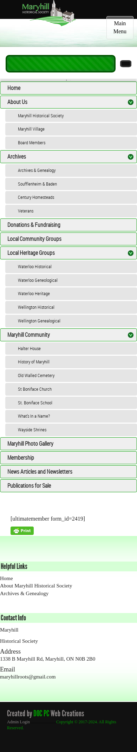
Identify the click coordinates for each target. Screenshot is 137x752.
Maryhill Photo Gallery (30, 443)
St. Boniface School (35, 402)
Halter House (29, 348)
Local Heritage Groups (31, 253)
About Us (17, 102)
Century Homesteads (36, 197)
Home (13, 88)
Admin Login (18, 721)
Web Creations (69, 713)
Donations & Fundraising (33, 225)
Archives (16, 156)
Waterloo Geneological (38, 280)
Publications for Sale (29, 485)
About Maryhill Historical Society (36, 586)
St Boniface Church (35, 389)
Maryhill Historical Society (41, 115)
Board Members (31, 142)
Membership (20, 457)
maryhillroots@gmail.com (28, 677)
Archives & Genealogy (37, 170)
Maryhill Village (31, 129)
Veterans (25, 211)
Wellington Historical (36, 307)
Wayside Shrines (32, 429)
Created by (19, 713)
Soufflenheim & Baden (37, 184)
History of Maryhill (34, 361)
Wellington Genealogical (39, 321)
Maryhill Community (28, 335)
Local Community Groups (34, 239)
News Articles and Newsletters (39, 471)
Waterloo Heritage (34, 293)
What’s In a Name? (34, 416)
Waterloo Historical (35, 266)
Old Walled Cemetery (36, 375)
